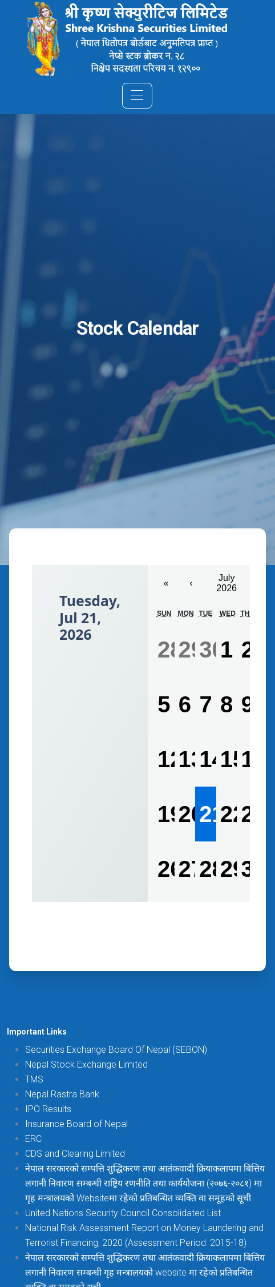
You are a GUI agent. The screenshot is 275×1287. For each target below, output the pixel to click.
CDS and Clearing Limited (75, 1153)
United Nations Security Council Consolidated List (123, 1213)
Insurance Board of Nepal (76, 1123)
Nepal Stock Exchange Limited (86, 1064)
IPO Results (48, 1109)
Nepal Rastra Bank (62, 1094)
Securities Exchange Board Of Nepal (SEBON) (116, 1049)
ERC (33, 1138)
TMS (34, 1079)
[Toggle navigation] (137, 96)
